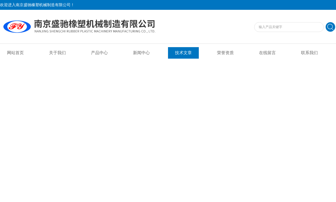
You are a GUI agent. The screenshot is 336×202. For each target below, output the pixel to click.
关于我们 (57, 52)
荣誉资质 (225, 52)
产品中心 (99, 52)
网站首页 (15, 52)
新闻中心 (141, 52)
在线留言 (267, 52)
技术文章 (183, 52)
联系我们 (309, 52)
